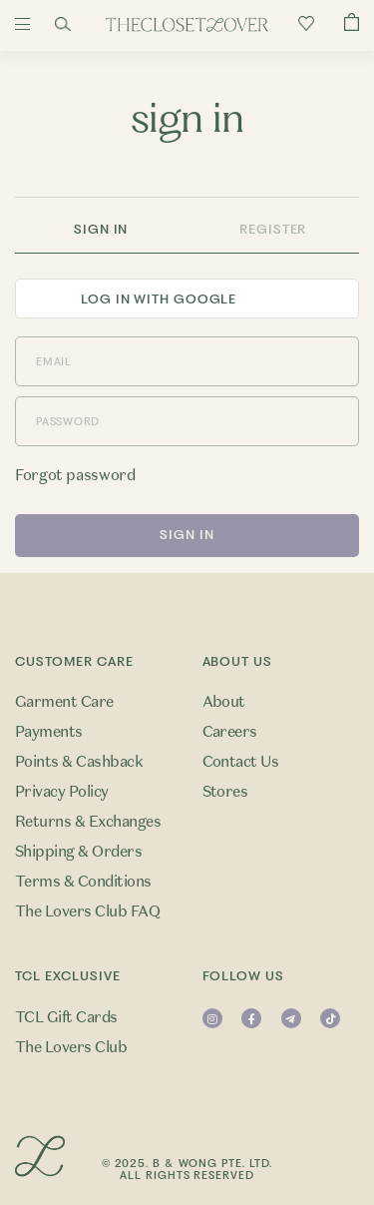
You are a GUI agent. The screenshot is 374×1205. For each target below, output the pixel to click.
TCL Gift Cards (66, 1017)
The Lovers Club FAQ (87, 911)
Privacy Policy (62, 792)
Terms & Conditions (83, 882)
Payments (49, 732)
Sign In (101, 229)
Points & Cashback (79, 762)
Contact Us (240, 762)
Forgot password (75, 475)
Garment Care (64, 702)
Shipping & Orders (78, 852)
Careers (229, 732)
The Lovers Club (71, 1047)
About (223, 702)
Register (272, 229)
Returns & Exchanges (88, 822)
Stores (225, 792)
